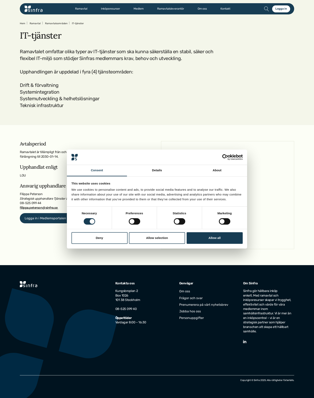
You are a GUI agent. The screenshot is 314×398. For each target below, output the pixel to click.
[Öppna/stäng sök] (266, 8)
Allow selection (157, 238)
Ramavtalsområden (56, 23)
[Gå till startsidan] (34, 9)
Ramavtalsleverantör (170, 8)
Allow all (214, 238)
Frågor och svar (191, 298)
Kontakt (225, 8)
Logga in (281, 8)
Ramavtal (81, 8)
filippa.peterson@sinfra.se (39, 208)
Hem (22, 23)
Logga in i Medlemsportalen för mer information (60, 218)
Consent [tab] (97, 170)
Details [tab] (157, 170)
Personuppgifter (191, 318)
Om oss (202, 8)
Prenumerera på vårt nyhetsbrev (203, 305)
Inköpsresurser (110, 8)
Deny (99, 238)
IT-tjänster (78, 23)
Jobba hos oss (190, 311)
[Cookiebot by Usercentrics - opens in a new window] (225, 157)
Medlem (139, 8)
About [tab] (217, 170)
